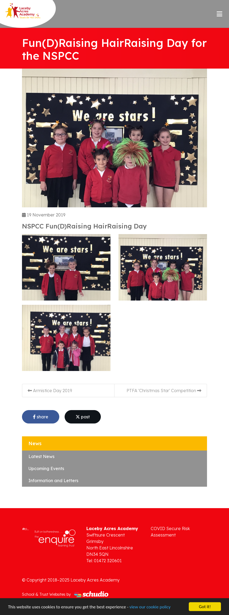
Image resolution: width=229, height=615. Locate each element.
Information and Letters (53, 480)
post (83, 416)
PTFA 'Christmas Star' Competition (164, 390)
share (40, 416)
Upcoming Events (46, 468)
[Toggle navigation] (219, 13)
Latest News (41, 456)
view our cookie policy (150, 607)
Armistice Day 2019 (50, 390)
